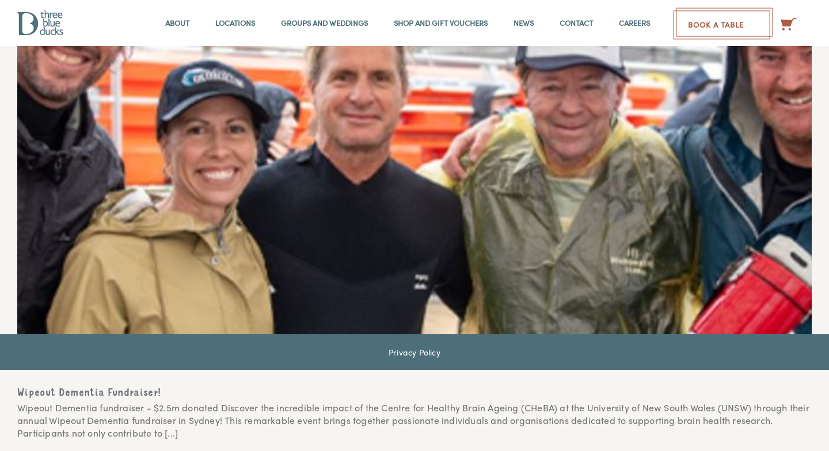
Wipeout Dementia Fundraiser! (89, 393)
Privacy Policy (414, 352)
